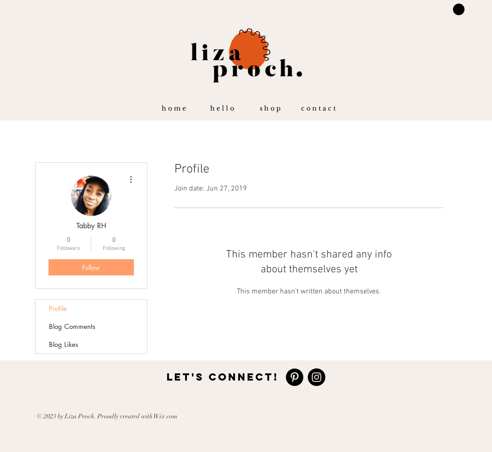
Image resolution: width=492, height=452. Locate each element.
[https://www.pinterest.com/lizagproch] (294, 377)
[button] (222, 108)
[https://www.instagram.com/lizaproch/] (316, 377)
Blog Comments (72, 326)
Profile (58, 308)
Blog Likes (63, 344)
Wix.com (165, 416)
